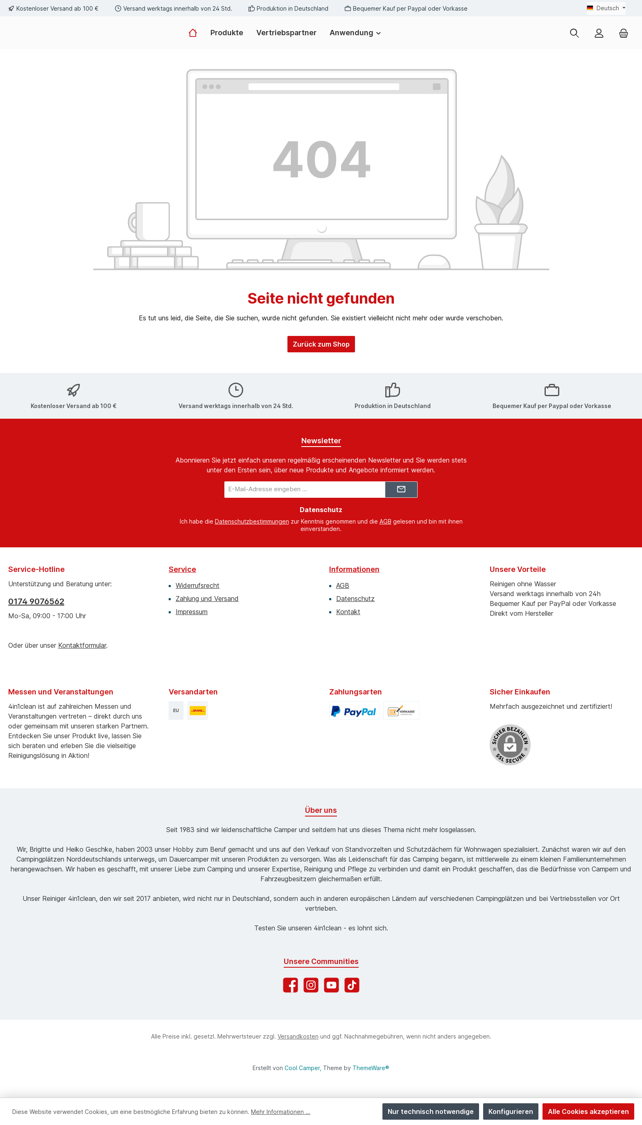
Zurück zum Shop (321, 362)
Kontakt (348, 608)
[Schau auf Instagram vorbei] (311, 982)
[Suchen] (574, 41)
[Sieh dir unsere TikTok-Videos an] (352, 982)
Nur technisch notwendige (431, 1111)
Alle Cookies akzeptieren (588, 1111)
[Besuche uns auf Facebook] (290, 982)
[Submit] (401, 486)
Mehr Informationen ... (280, 1111)
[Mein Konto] (599, 41)
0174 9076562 (36, 598)
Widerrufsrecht (197, 582)
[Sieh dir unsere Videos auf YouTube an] (331, 982)
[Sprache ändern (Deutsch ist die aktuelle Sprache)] (606, 8)
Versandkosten (298, 1033)
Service (182, 566)
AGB (385, 518)
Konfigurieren (510, 1111)
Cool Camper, (303, 1067)
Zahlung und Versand (207, 595)
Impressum (192, 608)
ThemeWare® (371, 1067)
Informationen (354, 566)
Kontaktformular (82, 642)
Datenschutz (355, 595)
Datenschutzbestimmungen (252, 518)
